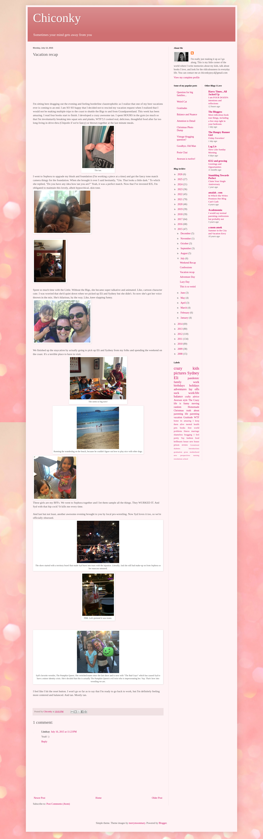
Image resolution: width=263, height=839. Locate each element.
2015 (180, 229)
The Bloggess (215, 112)
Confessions (186, 267)
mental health (192, 424)
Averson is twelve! (186, 159)
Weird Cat (182, 101)
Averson (178, 400)
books (182, 428)
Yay (182, 438)
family (177, 382)
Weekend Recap (188, 262)
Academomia (215, 210)
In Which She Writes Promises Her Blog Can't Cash (218, 198)
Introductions (194, 448)
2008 (180, 354)
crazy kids (186, 368)
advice (196, 396)
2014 (180, 324)
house (186, 441)
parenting (194, 414)
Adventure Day (187, 277)
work (196, 382)
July (182, 258)
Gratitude (188, 417)
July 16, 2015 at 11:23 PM (64, 731)
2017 (180, 219)
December (185, 233)
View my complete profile (187, 77)
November (186, 238)
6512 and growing (217, 161)
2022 (180, 194)
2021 (180, 199)
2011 (180, 339)
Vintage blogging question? (185, 138)
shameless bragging (183, 434)
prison (176, 445)
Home (99, 798)
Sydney (193, 373)
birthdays (179, 385)
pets (175, 428)
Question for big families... (185, 94)
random (177, 407)
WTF (196, 417)
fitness (187, 431)
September (186, 248)
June (183, 292)
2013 (180, 329)
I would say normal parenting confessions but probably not (218, 216)
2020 (180, 204)
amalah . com (215, 192)
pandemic (193, 378)
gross (186, 452)
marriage (195, 431)
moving (195, 403)
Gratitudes (182, 108)
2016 (180, 224)
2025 (180, 179)
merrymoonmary (137, 823)
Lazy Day (185, 282)
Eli (176, 378)
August (184, 253)
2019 (180, 209)
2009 (180, 349)
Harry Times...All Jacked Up (217, 93)
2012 (180, 334)
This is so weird (188, 286)
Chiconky (57, 18)
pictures (180, 373)
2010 (180, 343)
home (176, 421)
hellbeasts (178, 441)
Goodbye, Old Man (186, 146)
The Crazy (194, 400)
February (185, 312)
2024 (180, 184)
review (185, 445)
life (186, 414)
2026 (180, 174)
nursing (196, 455)
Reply (44, 741)
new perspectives (182, 455)
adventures (180, 389)
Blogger (163, 823)
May (183, 298)
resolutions (178, 459)
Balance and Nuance (187, 114)
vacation (178, 417)
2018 (180, 214)
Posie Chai (182, 152)
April (183, 302)
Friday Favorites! (216, 138)
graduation (178, 452)
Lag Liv (212, 146)
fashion (190, 438)
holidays (194, 385)
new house (194, 441)
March (183, 307)
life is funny (181, 403)
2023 (180, 189)
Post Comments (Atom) (58, 804)
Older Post (157, 798)
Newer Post (39, 798)
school (185, 459)
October (184, 243)
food (197, 438)
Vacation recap (187, 272)
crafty (188, 396)
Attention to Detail (186, 121)
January (184, 317)
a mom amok (215, 227)
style (185, 400)
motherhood (194, 452)
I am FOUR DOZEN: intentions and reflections (218, 100)
